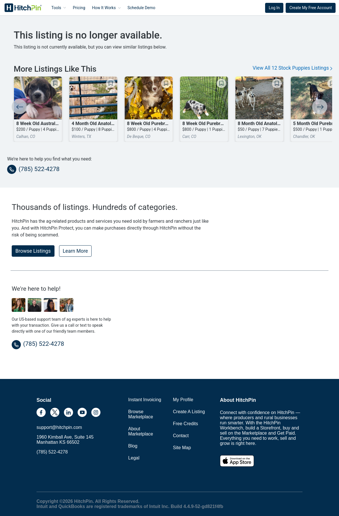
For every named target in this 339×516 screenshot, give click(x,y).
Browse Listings (33, 251)
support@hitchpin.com (59, 427)
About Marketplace (140, 431)
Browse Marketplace (140, 414)
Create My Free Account (310, 7)
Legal (133, 457)
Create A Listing (189, 411)
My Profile (183, 399)
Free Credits (185, 423)
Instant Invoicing (144, 399)
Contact (181, 435)
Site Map (182, 447)
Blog (132, 445)
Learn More (75, 251)
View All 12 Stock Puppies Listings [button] (292, 68)
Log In (274, 7)
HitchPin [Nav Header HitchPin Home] (19, 7)
